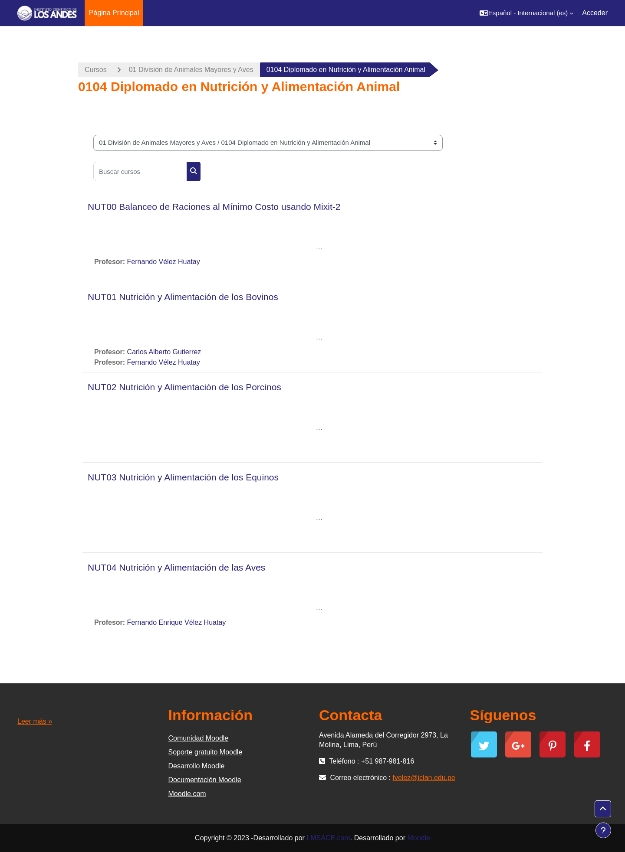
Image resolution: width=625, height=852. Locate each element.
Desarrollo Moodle (196, 766)
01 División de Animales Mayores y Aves (191, 69)
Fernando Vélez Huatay (163, 261)
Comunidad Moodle (198, 738)
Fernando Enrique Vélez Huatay (176, 622)
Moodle (418, 838)
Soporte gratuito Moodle (205, 752)
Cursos (96, 69)
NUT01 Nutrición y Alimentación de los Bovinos (183, 297)
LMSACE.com (328, 838)
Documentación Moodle (204, 779)
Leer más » (34, 721)
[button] (526, 13)
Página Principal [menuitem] (114, 12)
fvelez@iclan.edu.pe (424, 777)
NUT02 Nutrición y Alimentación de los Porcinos (184, 387)
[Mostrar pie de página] (603, 830)
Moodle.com (187, 793)
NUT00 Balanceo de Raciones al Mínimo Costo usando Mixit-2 (214, 207)
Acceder (595, 12)
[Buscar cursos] (140, 171)
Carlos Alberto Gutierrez (164, 352)
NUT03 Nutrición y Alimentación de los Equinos (183, 477)
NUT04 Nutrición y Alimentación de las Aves (176, 567)
